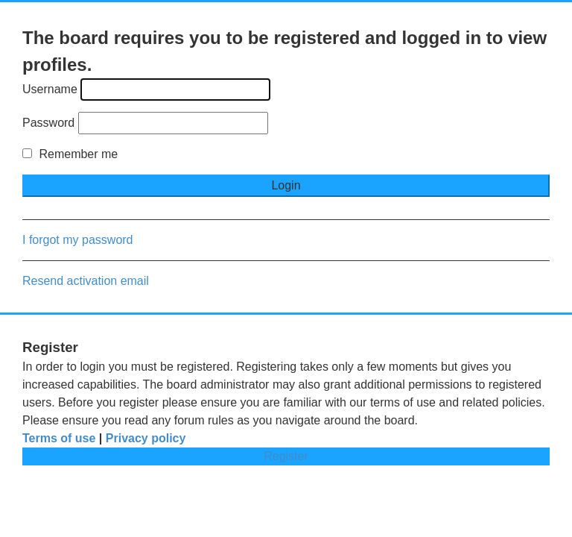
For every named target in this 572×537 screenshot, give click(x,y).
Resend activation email (85, 280)
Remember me (70, 154)
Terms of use (58, 438)
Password (48, 122)
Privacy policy (146, 438)
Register (286, 456)
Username (49, 89)
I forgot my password (77, 239)
